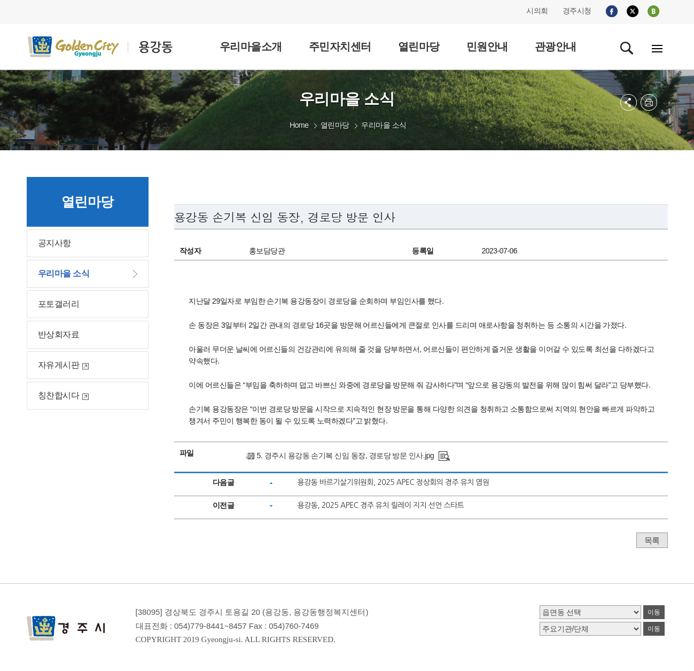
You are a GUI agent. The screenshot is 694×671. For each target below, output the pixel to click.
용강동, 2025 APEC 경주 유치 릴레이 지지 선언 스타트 (380, 505)
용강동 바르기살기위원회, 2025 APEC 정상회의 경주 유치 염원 (393, 482)
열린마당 (335, 125)
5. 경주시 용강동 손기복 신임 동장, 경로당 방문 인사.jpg (345, 455)
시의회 (537, 10)
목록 (652, 540)
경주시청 (577, 10)
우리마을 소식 (383, 125)
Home (299, 125)
